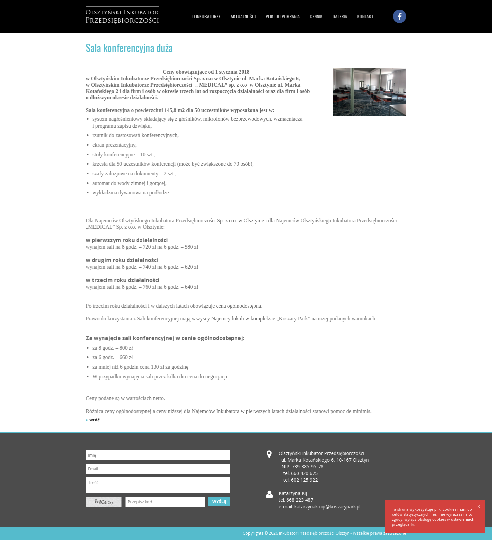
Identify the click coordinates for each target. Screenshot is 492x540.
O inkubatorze (206, 16)
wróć (94, 420)
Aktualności (243, 16)
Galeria (339, 16)
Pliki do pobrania (283, 16)
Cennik (316, 16)
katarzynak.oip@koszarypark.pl (327, 506)
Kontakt (365, 16)
